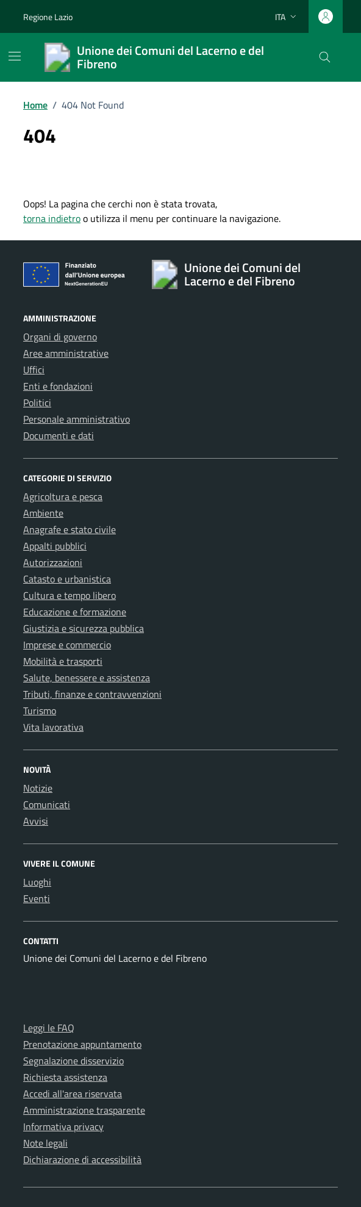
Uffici (34, 369)
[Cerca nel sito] (325, 58)
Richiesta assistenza (65, 1077)
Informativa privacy (63, 1126)
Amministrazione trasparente (84, 1110)
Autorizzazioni (52, 562)
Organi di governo (60, 336)
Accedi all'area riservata (72, 1093)
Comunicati (46, 804)
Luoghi (37, 882)
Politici (37, 402)
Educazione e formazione (74, 611)
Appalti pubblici (55, 546)
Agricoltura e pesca (62, 496)
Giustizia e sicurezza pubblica (83, 628)
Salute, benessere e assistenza (86, 677)
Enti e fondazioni (58, 386)
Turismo (39, 710)
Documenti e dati (58, 435)
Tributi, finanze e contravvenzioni (92, 694)
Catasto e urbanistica (67, 578)
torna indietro (51, 218)
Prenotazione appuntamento (82, 1044)
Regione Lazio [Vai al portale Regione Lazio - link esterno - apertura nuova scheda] (48, 16)
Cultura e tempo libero (69, 595)
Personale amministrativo (76, 419)
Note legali (45, 1143)
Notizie (37, 788)
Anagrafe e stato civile (69, 529)
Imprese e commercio (67, 644)
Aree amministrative (66, 353)
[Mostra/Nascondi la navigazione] (14, 56)
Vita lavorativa (53, 727)
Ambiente (43, 513)
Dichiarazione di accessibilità (82, 1159)
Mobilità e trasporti (62, 661)
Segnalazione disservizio (73, 1060)
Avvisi (35, 821)
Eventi (36, 898)
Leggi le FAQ (48, 1027)
